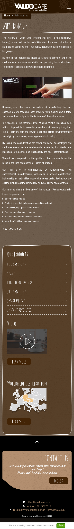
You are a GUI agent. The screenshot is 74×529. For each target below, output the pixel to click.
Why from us (21, 16)
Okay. (61, 525)
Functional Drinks (37, 282)
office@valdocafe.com (39, 502)
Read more (19, 362)
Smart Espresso (37, 300)
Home (7, 16)
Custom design (37, 264)
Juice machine (37, 291)
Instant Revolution (37, 310)
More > (58, 481)
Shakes (37, 273)
